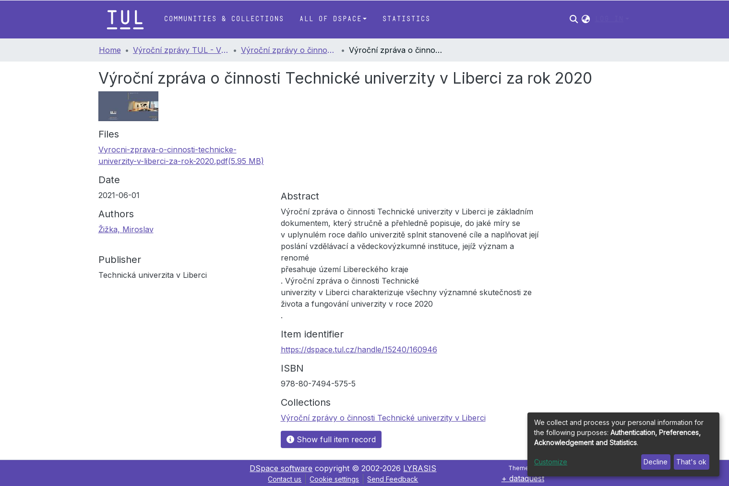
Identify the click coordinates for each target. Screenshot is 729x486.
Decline (656, 462)
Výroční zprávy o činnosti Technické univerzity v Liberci (289, 50)
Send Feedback (392, 479)
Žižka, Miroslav (126, 229)
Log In (609, 19)
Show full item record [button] (331, 439)
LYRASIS (419, 468)
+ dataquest (523, 478)
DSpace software (281, 468)
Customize (550, 462)
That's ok (691, 462)
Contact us (284, 479)
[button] (586, 19)
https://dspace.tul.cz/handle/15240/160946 (359, 349)
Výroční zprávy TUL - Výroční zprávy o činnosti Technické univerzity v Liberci (181, 50)
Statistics (406, 19)
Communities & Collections (224, 19)
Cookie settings (334, 479)
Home (110, 50)
